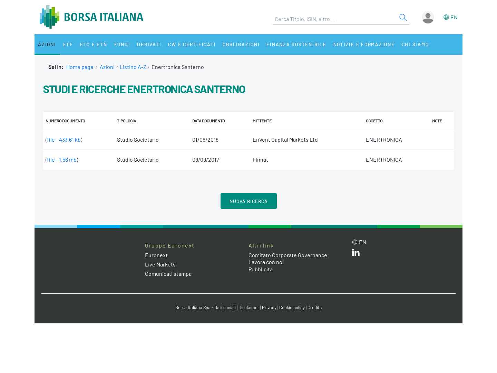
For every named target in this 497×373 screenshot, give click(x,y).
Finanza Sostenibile (296, 44)
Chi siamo (415, 44)
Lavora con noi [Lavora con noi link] (266, 262)
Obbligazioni (241, 44)
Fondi (122, 44)
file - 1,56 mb (62, 159)
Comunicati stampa (168, 273)
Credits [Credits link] (315, 307)
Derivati (149, 44)
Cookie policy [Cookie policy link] (292, 307)
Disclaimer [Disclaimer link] (248, 307)
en (454, 17)
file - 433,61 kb (64, 139)
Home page (80, 66)
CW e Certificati (192, 44)
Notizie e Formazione (364, 44)
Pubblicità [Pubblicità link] (260, 269)
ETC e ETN (93, 44)
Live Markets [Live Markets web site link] (160, 264)
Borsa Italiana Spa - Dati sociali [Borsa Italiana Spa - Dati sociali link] (205, 307)
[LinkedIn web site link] (356, 254)
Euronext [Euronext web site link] (156, 255)
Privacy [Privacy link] (269, 307)
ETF (68, 44)
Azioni (47, 44)
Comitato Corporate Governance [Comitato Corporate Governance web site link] (287, 255)
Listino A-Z (133, 66)
